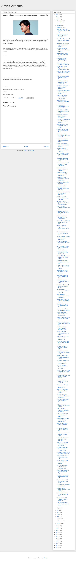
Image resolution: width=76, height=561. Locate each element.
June (58, 512)
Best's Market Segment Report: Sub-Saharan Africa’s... (62, 140)
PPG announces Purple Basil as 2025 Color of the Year (63, 213)
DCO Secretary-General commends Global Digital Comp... (63, 164)
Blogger (46, 557)
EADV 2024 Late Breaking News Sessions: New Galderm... (63, 121)
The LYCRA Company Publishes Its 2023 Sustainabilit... (62, 444)
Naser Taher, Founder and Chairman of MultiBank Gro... (63, 40)
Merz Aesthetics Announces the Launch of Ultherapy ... (63, 296)
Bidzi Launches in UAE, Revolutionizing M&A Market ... (62, 481)
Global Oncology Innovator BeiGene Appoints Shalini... (63, 92)
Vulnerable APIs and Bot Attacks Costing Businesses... (63, 420)
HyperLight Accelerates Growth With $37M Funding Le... (62, 116)
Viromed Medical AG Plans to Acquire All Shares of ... (62, 499)
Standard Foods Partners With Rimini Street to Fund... (63, 130)
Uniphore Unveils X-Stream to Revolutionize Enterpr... (63, 405)
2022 (57, 528)
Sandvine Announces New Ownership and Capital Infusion (63, 372)
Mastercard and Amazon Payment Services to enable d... (63, 45)
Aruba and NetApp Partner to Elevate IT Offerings (63, 453)
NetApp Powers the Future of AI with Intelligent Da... (63, 233)
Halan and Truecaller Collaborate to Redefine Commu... (63, 50)
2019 (57, 534)
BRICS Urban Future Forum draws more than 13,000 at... (63, 135)
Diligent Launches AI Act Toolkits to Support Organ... (63, 472)
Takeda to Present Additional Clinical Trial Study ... (63, 333)
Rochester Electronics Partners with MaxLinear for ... (63, 243)
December (59, 21)
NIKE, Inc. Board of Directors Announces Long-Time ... (62, 367)
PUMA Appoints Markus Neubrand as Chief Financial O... (62, 82)
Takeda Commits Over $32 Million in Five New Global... (63, 434)
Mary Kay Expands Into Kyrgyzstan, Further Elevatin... (62, 391)
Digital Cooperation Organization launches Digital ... (63, 281)
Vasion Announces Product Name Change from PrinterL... (63, 102)
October (59, 25)
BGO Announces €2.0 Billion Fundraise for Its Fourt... (63, 504)
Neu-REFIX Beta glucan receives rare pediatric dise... (63, 343)
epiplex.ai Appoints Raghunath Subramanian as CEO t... (63, 227)
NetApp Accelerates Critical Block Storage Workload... (63, 198)
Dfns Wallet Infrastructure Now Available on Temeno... (63, 401)
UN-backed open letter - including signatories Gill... (63, 430)
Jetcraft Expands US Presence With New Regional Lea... (62, 252)
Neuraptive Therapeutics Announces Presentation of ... (63, 362)
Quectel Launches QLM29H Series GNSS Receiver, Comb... (63, 203)
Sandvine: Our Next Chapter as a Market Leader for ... (62, 381)
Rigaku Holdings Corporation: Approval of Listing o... (63, 208)
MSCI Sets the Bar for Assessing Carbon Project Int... (62, 425)
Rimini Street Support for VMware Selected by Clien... (63, 457)
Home (26, 146)
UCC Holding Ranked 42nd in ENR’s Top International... (62, 97)
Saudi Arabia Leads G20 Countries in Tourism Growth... (63, 286)
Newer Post (6, 146)
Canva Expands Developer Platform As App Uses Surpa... (63, 106)
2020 (57, 532)
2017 (57, 538)
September (60, 27)
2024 (57, 19)
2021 (57, 530)
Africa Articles (12, 6)
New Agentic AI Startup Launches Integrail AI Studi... (62, 305)
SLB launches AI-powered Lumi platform (63, 485)
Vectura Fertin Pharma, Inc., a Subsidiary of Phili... (62, 494)
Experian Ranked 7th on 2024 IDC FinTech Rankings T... (63, 439)
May (58, 514)
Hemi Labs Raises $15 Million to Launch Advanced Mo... (62, 467)
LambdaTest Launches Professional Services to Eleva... (63, 352)
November (59, 23)
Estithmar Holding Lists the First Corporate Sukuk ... (62, 415)
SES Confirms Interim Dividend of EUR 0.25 (63, 63)
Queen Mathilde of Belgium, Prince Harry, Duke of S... (63, 188)
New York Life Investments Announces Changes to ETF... (63, 73)
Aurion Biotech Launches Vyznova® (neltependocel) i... (63, 184)
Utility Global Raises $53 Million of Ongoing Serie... (63, 78)
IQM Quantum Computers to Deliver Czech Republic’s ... (63, 87)
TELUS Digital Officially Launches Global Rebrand (62, 462)
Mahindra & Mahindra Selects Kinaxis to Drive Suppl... (63, 31)
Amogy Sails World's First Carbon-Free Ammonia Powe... (63, 267)
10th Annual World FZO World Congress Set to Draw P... (63, 357)
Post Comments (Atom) (29, 150)
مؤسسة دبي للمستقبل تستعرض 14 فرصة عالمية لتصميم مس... (63, 396)
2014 (57, 545)
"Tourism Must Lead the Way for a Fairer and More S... (62, 272)
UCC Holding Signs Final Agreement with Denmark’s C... (63, 338)
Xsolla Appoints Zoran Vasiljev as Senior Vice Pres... (63, 262)
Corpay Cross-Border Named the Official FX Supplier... (63, 145)
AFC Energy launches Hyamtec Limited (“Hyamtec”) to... (62, 449)
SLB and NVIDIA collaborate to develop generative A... (63, 410)
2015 (57, 543)
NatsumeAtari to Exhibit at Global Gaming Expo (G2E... (63, 222)
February (59, 521)
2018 (57, 536)
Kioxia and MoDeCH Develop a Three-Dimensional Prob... (62, 60)
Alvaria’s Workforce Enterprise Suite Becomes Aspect (61, 328)
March (58, 519)
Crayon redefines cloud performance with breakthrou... (62, 35)
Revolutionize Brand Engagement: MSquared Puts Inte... (63, 68)
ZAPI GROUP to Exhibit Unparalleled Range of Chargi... (63, 111)
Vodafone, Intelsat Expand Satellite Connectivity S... (63, 319)
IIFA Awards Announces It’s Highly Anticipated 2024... (62, 55)
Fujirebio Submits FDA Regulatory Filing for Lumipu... (62, 126)
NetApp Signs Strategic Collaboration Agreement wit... (62, 386)
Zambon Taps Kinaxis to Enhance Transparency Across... (63, 301)
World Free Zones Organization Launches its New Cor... (63, 179)
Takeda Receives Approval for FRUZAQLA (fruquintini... (63, 193)
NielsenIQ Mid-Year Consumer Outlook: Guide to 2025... (62, 314)
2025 (57, 17)
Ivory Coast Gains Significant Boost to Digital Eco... (62, 169)
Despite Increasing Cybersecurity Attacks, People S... (63, 150)
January (59, 523)
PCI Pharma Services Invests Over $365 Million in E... (62, 174)
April (58, 516)
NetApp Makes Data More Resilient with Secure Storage (63, 257)
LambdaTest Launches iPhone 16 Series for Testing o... (62, 277)
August (59, 508)
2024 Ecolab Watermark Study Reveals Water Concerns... (63, 155)
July (58, 510)
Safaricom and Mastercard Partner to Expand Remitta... (63, 376)
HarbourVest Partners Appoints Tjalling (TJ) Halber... (62, 347)
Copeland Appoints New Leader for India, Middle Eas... (63, 323)
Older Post (46, 146)
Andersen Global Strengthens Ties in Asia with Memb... (63, 490)
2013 (57, 547)
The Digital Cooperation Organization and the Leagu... (62, 159)
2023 (57, 526)
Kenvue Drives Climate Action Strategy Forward (63, 309)
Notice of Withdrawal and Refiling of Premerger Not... (63, 476)
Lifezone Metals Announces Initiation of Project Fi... (63, 291)
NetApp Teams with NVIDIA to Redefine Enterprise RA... (62, 217)
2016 (57, 541)
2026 (57, 14)
